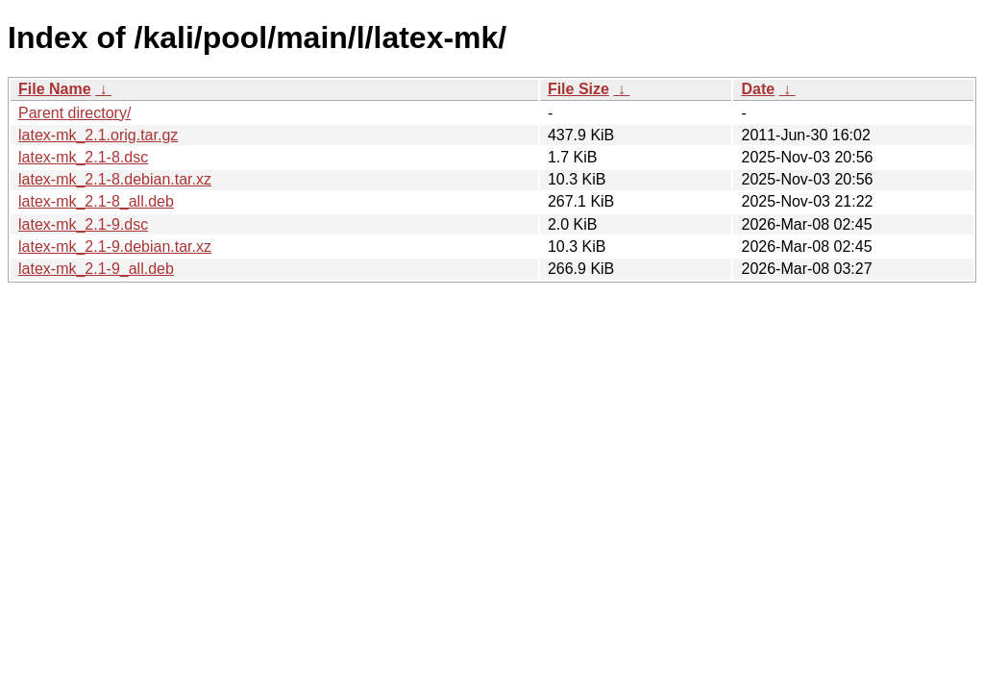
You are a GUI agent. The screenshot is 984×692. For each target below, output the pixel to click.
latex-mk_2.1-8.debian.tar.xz (114, 179)
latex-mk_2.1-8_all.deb (96, 201)
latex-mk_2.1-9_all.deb (96, 268)
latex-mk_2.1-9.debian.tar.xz (114, 246)
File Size (578, 89)
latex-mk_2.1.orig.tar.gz (98, 135)
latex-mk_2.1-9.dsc (83, 224)
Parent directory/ (74, 113)
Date (758, 89)
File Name (54, 89)
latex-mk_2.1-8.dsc (83, 157)
